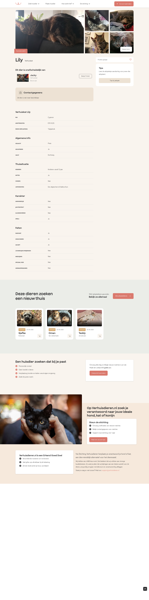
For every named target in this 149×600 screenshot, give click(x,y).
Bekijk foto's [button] (126, 49)
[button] (59, 4)
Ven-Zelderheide (53, 336)
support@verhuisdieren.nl (110, 470)
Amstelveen (82, 336)
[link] (50, 4)
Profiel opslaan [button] (115, 60)
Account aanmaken (124, 4)
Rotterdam (22, 336)
